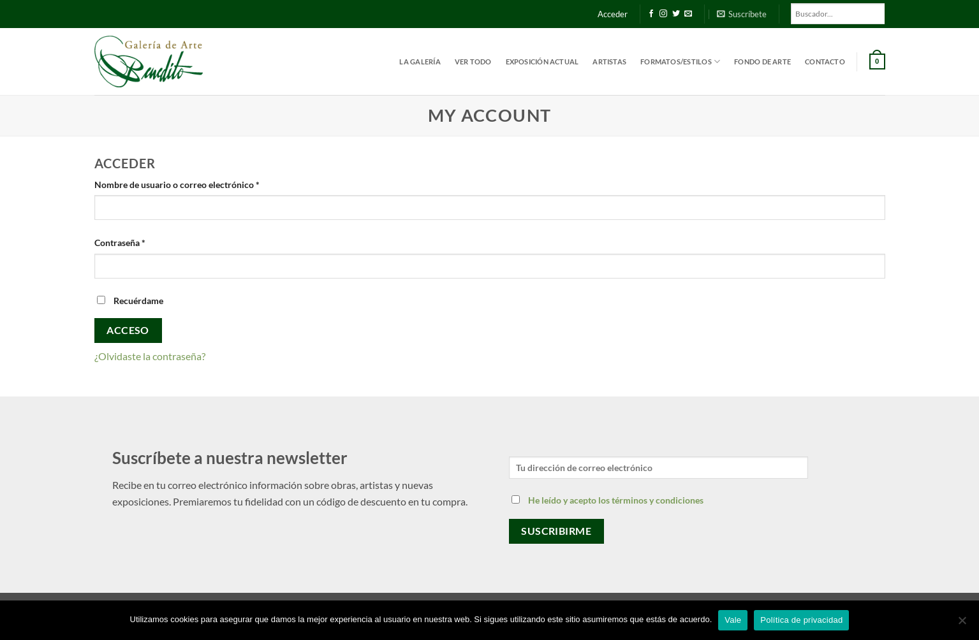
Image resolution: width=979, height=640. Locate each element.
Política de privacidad (801, 620)
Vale (733, 620)
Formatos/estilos (680, 61)
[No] (961, 624)
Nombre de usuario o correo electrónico (199, 183)
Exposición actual (542, 61)
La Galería (419, 61)
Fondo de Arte (762, 61)
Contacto (825, 61)
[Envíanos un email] (688, 14)
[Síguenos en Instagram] (663, 14)
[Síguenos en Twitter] (676, 14)
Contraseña (142, 241)
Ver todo (473, 61)
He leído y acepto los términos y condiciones (615, 500)
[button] (742, 14)
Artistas (609, 61)
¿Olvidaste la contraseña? (149, 356)
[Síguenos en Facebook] (651, 14)
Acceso (128, 330)
